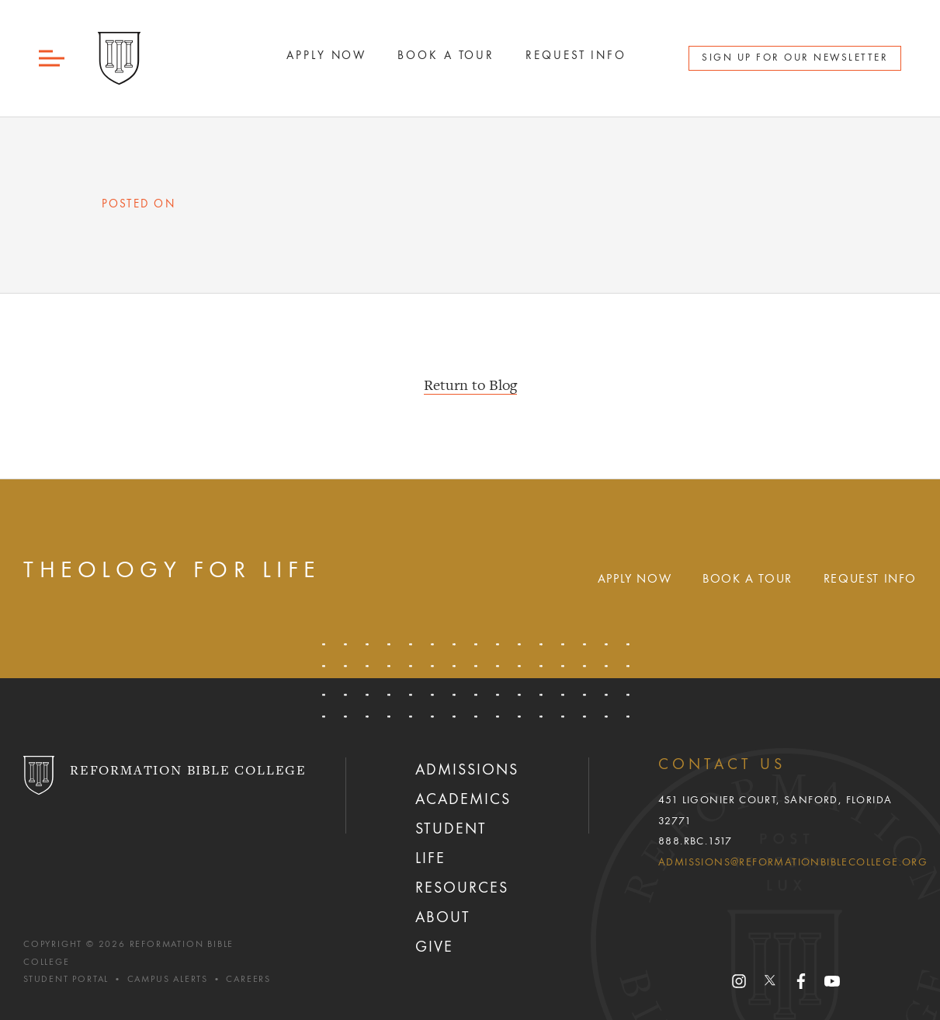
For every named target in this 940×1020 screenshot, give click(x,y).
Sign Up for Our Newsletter (795, 58)
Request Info (575, 55)
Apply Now (634, 579)
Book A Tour (445, 55)
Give (434, 948)
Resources (461, 888)
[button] (53, 58)
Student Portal (66, 979)
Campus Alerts (167, 979)
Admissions (467, 770)
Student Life (451, 844)
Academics (463, 800)
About (442, 918)
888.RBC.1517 (695, 841)
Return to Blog (470, 386)
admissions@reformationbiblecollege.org (793, 862)
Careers (248, 979)
